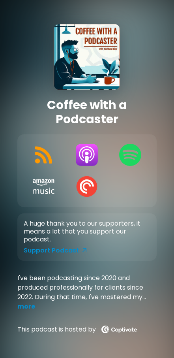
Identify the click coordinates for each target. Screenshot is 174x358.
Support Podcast (55, 250)
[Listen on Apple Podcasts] (87, 155)
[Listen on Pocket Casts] (87, 186)
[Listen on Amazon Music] (44, 186)
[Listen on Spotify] (130, 155)
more (26, 306)
